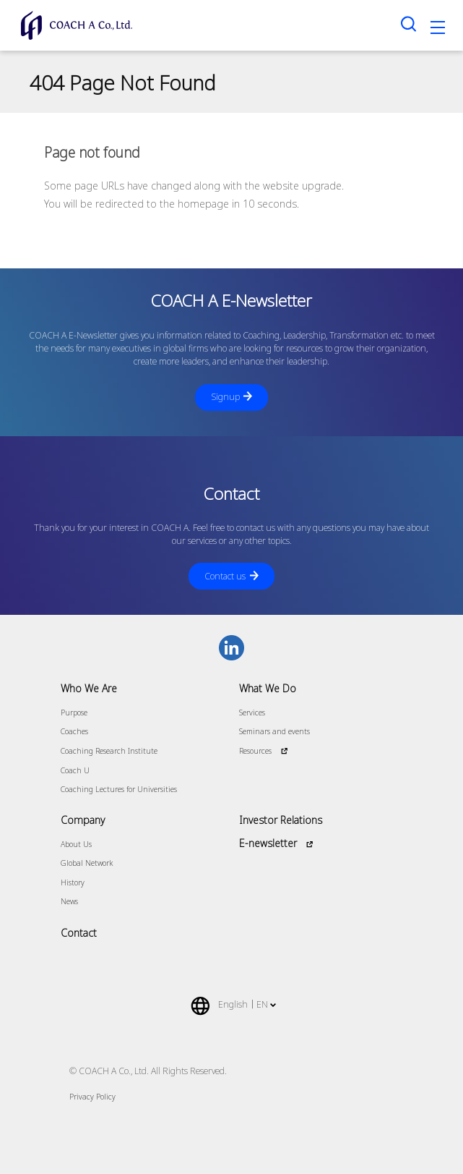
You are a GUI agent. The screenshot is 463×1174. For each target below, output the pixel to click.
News (69, 901)
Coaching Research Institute (109, 751)
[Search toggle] (408, 23)
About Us (76, 844)
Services (252, 712)
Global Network (87, 863)
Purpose (74, 712)
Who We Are (89, 688)
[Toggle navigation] (437, 29)
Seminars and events (274, 731)
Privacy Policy (92, 1097)
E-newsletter (268, 843)
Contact (79, 933)
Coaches (74, 731)
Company (83, 820)
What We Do (267, 688)
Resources (255, 751)
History (73, 882)
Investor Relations (280, 820)
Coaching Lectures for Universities (119, 789)
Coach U (75, 770)
